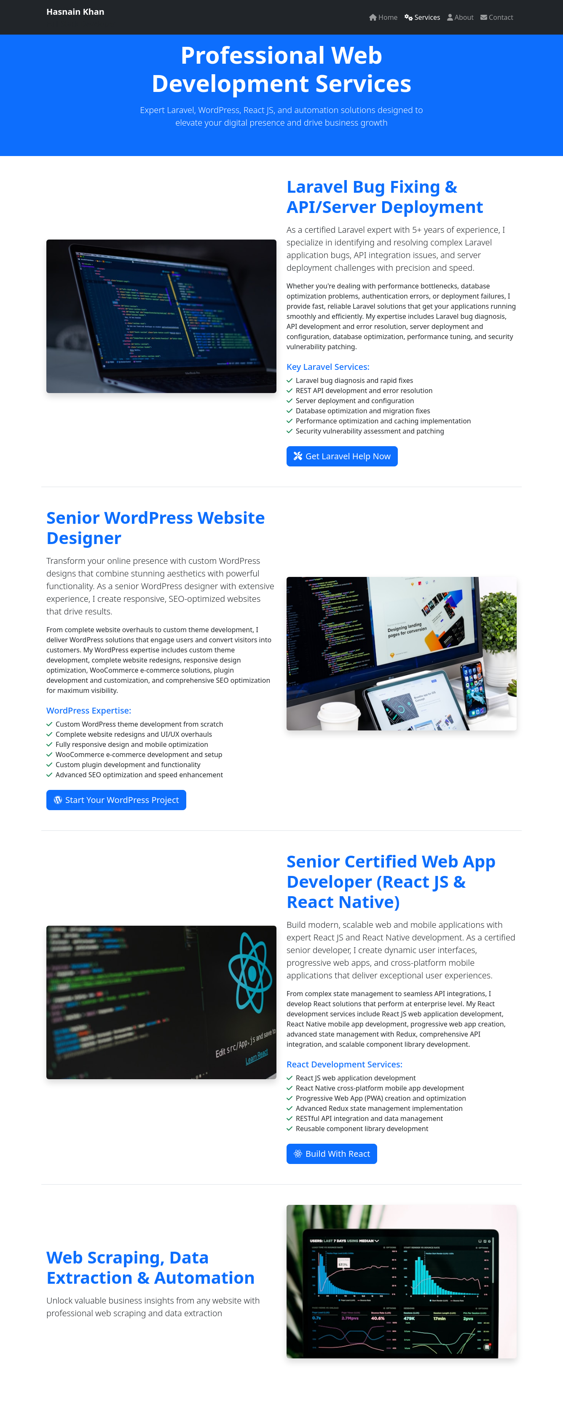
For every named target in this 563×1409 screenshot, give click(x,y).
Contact (496, 17)
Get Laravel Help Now (342, 456)
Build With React (332, 1153)
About (460, 17)
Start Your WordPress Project (116, 800)
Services (422, 17)
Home (383, 17)
